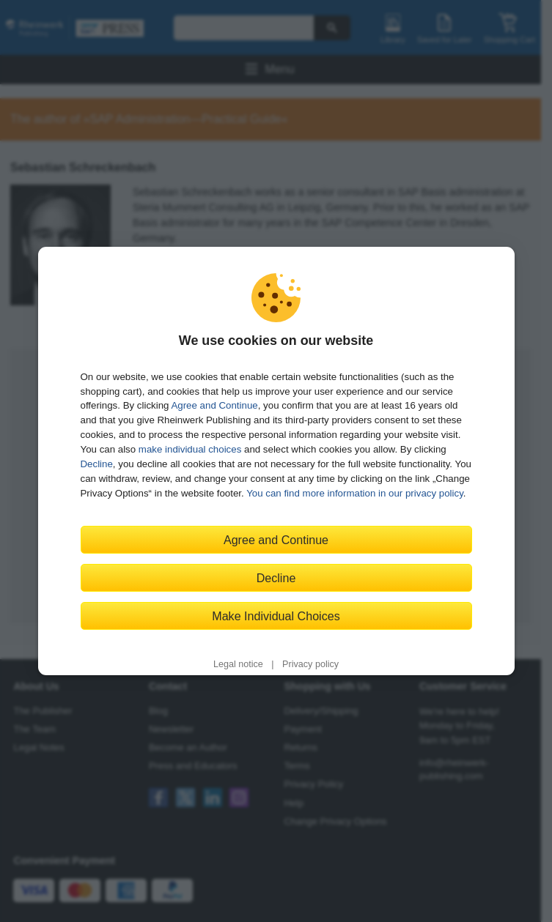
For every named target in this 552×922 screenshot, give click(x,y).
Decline (97, 463)
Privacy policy (310, 664)
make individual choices (190, 449)
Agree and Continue (214, 405)
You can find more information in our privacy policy (354, 493)
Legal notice (238, 664)
